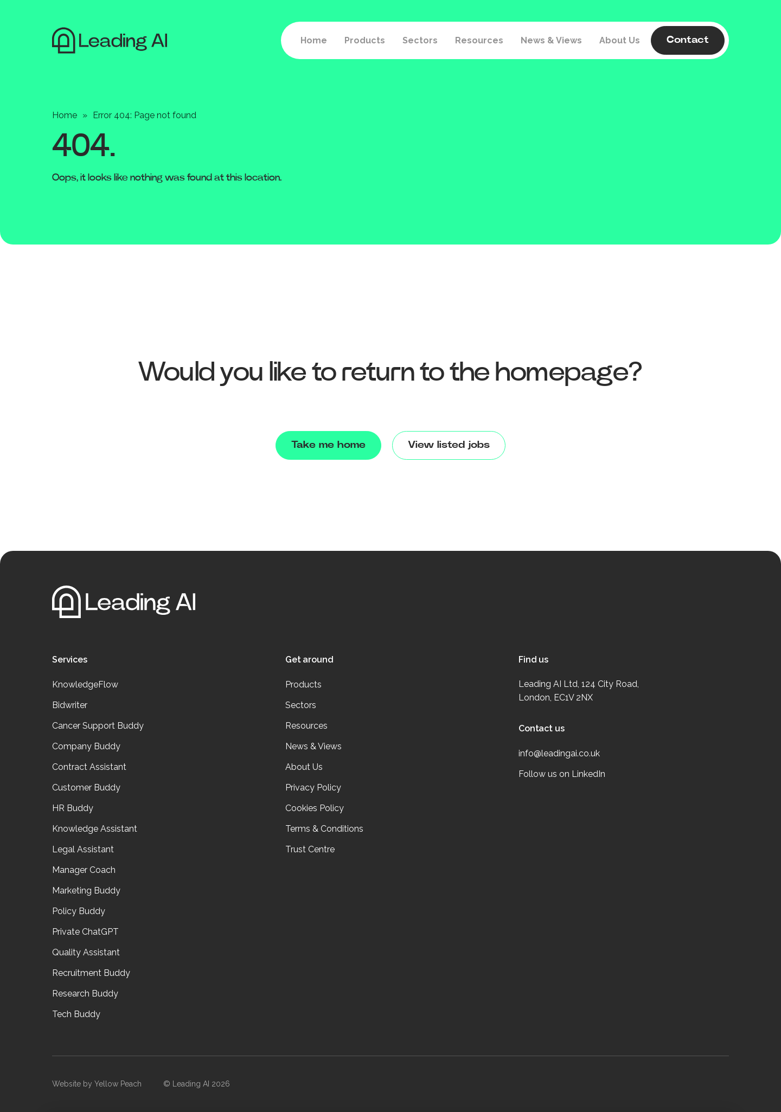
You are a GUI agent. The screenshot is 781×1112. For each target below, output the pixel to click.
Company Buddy (86, 746)
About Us (304, 767)
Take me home (328, 445)
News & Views (313, 746)
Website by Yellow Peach (97, 1083)
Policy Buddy (78, 911)
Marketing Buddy (86, 890)
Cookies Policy (314, 808)
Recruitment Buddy (91, 973)
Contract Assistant (89, 767)
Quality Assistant (86, 952)
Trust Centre (310, 849)
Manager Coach (84, 870)
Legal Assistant (83, 849)
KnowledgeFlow (85, 684)
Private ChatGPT (85, 932)
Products (303, 684)
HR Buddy (72, 808)
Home (64, 115)
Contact (688, 40)
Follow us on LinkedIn (561, 774)
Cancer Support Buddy (98, 726)
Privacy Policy (313, 787)
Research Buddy (85, 993)
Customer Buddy (86, 787)
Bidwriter (69, 705)
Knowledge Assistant (94, 829)
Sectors (300, 705)
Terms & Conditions (324, 829)
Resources (306, 726)
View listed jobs (449, 445)
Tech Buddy (76, 1014)
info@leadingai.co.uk (559, 753)
